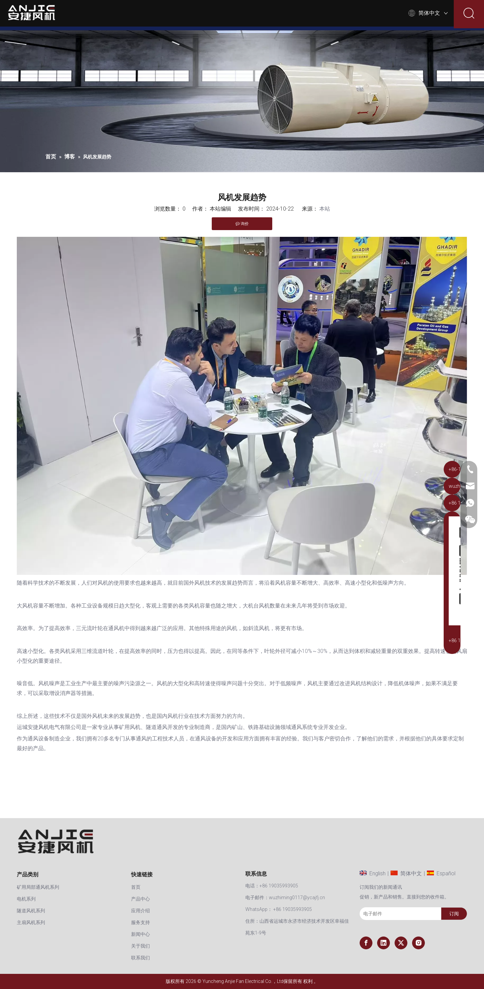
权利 (308, 981)
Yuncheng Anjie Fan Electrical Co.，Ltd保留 (247, 981)
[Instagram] (418, 943)
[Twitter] (401, 943)
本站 (324, 209)
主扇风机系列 (31, 922)
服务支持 (268, 15)
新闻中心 (308, 15)
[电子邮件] (399, 914)
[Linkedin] (383, 943)
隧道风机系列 (31, 910)
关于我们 (346, 15)
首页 (162, 15)
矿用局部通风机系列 (38, 887)
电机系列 (26, 899)
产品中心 (192, 15)
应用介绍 (230, 15)
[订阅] (454, 913)
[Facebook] (366, 943)
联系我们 (384, 15)
